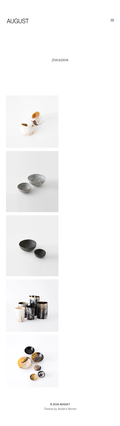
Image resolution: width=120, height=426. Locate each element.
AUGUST (65, 404)
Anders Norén (67, 409)
